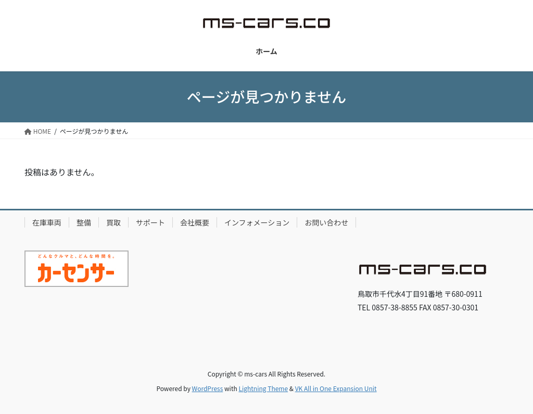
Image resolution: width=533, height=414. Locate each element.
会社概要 (194, 222)
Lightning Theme (263, 388)
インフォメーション (256, 222)
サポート (150, 222)
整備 (84, 222)
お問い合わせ (326, 222)
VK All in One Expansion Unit (336, 388)
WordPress (207, 388)
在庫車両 (46, 222)
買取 (113, 222)
